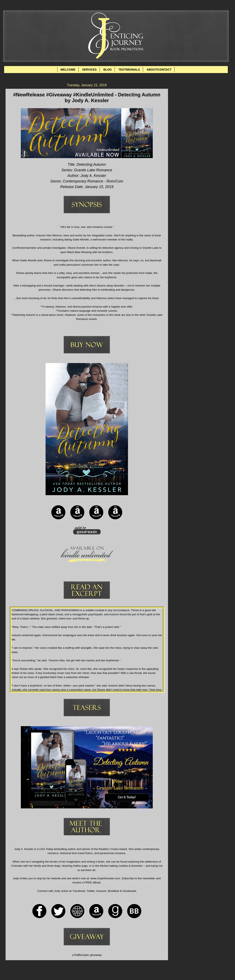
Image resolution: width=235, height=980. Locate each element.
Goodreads (129, 890)
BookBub (113, 890)
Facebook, (79, 890)
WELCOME (67, 69)
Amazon (101, 890)
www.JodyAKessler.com (105, 878)
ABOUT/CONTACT (159, 69)
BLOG (107, 69)
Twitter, (90, 890)
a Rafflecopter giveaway (87, 954)
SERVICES (89, 69)
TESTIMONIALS (129, 69)
